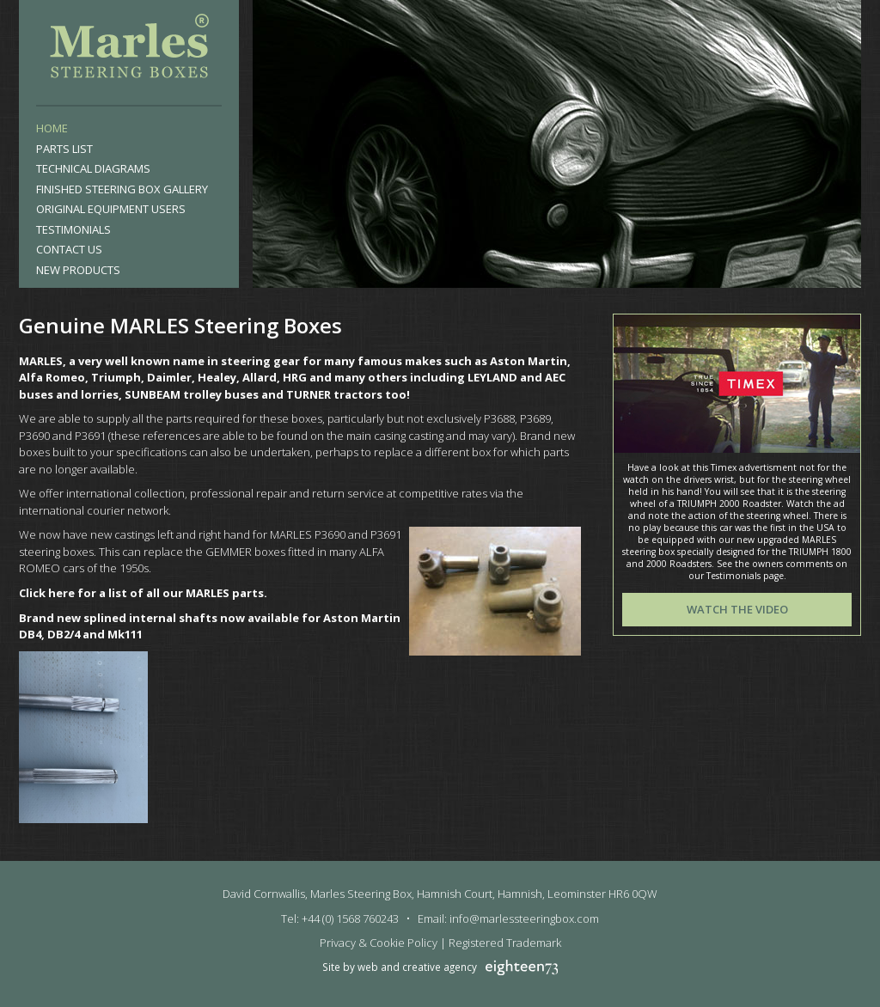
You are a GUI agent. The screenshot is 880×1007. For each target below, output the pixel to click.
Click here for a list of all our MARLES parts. (143, 593)
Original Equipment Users (111, 209)
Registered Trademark (505, 942)
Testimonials (73, 229)
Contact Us (69, 249)
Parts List (64, 148)
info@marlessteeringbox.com (524, 918)
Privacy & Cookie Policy (378, 942)
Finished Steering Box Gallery (122, 189)
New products (78, 270)
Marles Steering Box (129, 50)
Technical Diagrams (93, 168)
